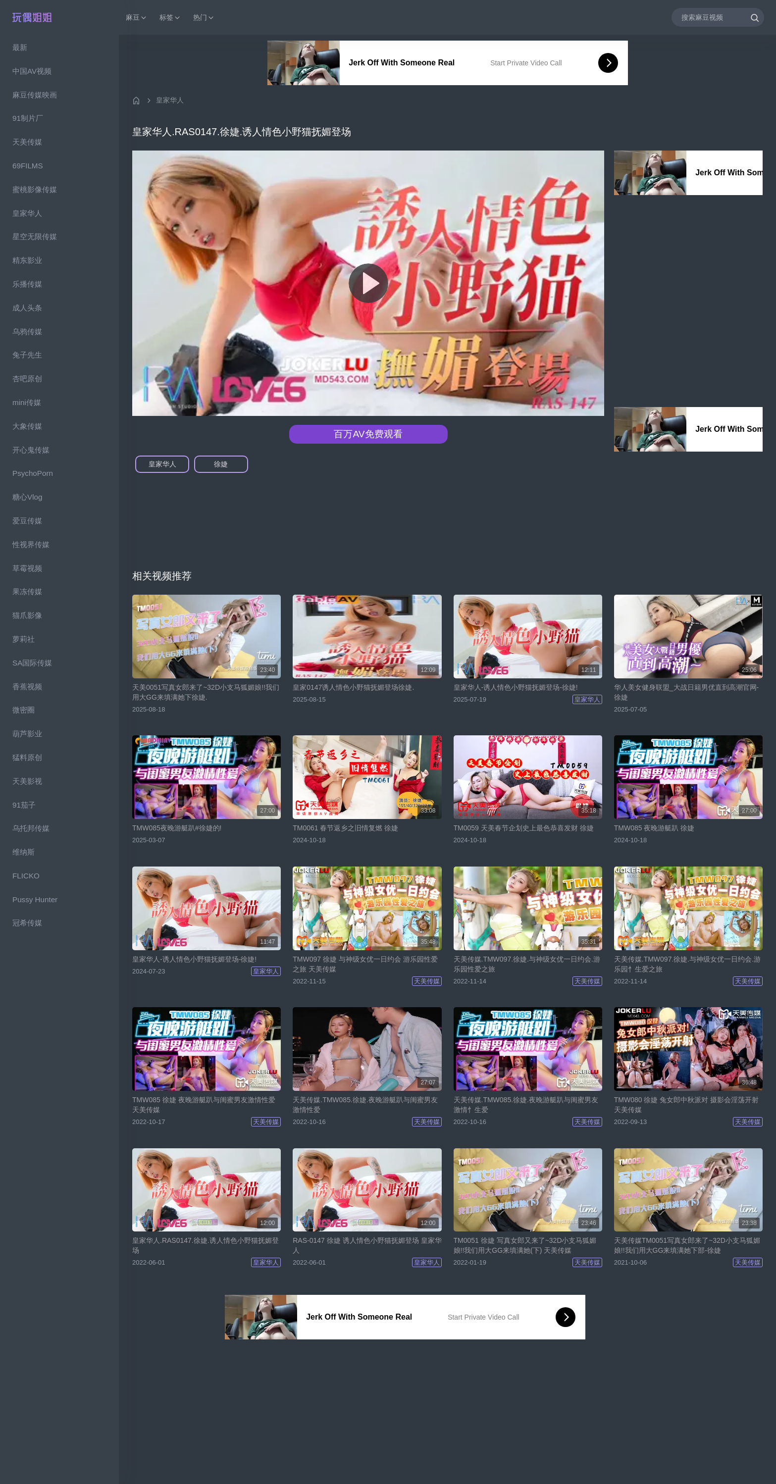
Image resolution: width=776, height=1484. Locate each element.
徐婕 (221, 464)
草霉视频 (27, 568)
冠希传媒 (27, 923)
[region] (59, 759)
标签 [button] (170, 17)
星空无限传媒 (34, 236)
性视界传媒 (31, 544)
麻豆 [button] (137, 17)
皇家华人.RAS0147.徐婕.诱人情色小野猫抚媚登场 (205, 1245)
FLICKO (26, 875)
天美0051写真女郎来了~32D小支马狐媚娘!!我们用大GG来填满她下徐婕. (205, 692)
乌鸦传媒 (27, 331)
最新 (19, 47)
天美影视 (27, 781)
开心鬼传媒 (31, 450)
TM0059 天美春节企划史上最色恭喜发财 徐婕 (524, 828)
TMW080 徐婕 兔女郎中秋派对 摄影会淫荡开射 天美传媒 (686, 1105)
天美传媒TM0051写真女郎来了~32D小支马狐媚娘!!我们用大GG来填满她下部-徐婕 (687, 1245)
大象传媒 (27, 426)
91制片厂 (27, 118)
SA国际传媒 (32, 663)
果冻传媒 (27, 591)
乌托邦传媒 (31, 828)
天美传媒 (27, 142)
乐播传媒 (27, 284)
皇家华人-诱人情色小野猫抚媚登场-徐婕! (516, 687)
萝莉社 (23, 639)
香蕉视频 (27, 686)
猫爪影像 (27, 615)
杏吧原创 (27, 378)
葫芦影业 (27, 733)
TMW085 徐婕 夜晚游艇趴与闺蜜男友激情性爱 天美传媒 (203, 1105)
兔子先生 (27, 355)
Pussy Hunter (34, 899)
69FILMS (27, 165)
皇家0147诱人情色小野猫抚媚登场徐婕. (353, 687)
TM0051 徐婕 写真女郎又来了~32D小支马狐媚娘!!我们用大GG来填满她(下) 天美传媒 (525, 1245)
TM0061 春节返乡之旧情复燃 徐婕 (345, 828)
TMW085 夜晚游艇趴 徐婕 (654, 828)
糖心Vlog (27, 497)
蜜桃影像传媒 (34, 189)
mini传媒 (26, 402)
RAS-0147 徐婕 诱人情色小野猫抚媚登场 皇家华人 (367, 1245)
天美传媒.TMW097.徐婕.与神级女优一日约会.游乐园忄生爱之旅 (687, 964)
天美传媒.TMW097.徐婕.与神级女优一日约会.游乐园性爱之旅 (527, 964)
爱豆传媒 (27, 520)
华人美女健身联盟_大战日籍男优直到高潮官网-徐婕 (686, 692)
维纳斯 (23, 852)
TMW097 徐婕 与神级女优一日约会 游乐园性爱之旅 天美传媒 (365, 964)
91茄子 (24, 805)
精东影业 (27, 260)
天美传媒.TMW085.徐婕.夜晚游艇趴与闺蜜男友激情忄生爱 (526, 1105)
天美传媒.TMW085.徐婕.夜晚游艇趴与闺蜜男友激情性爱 (365, 1105)
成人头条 (27, 308)
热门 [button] (204, 17)
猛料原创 (27, 757)
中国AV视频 (32, 71)
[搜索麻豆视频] (718, 17)
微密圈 (23, 710)
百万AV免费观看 (368, 434)
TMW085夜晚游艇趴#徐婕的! (176, 828)
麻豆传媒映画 (34, 95)
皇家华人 (27, 213)
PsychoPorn (32, 473)
